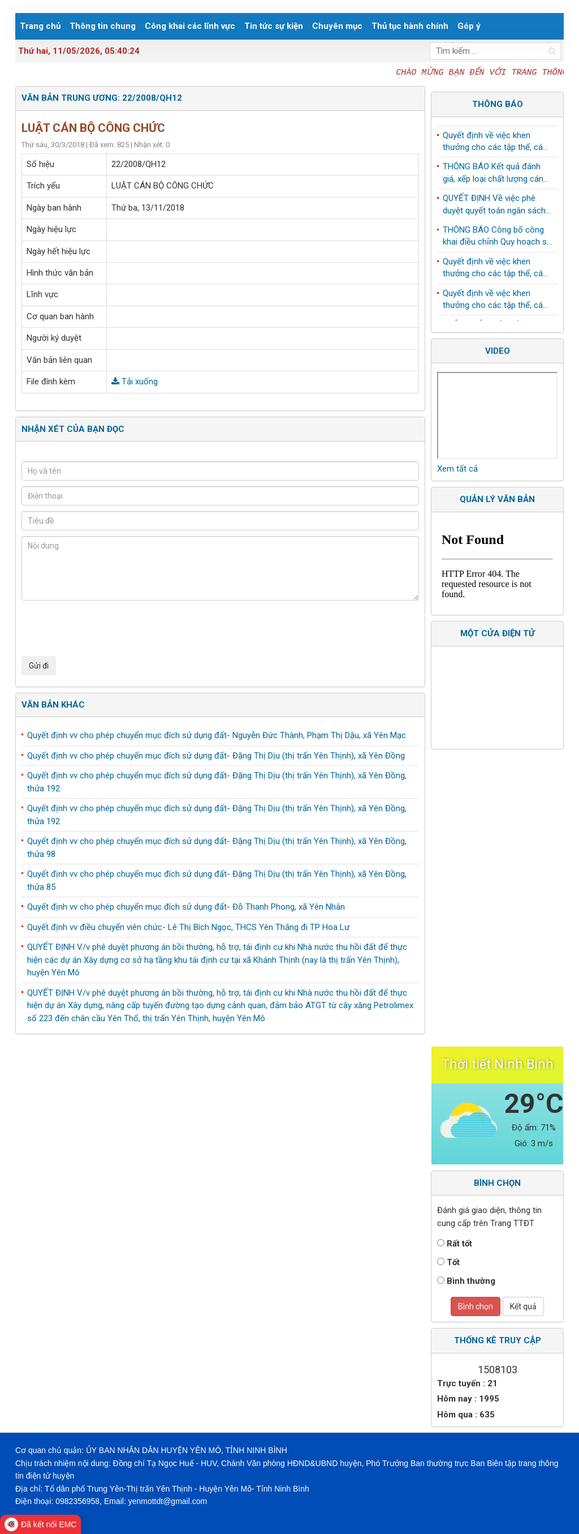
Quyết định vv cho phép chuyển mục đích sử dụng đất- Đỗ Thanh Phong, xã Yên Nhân (186, 907)
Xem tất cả (457, 469)
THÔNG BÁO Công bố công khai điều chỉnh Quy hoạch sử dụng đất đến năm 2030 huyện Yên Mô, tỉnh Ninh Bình (497, 239)
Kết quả (523, 1306)
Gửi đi (39, 665)
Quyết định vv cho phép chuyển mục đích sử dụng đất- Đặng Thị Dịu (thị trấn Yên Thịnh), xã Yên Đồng (216, 756)
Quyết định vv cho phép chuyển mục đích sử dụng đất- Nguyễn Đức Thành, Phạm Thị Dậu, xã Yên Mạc (216, 735)
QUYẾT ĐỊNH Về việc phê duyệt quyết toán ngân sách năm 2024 (494, 207)
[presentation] (107, 628)
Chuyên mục (337, 26)
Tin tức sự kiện (273, 26)
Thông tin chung (103, 26)
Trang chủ (40, 26)
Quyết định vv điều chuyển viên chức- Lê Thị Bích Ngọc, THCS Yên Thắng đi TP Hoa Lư (188, 927)
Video (497, 351)
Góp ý (469, 26)
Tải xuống (134, 381)
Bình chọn (475, 1306)
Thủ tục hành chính (409, 26)
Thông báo (497, 104)
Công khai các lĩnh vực (190, 26)
